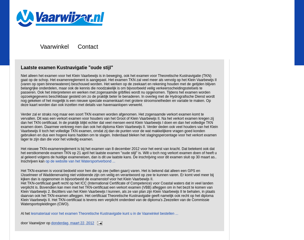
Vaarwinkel (54, 46)
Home (23, 46)
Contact (88, 46)
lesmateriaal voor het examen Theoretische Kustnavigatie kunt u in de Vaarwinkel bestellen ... (104, 213)
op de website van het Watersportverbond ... (80, 161)
